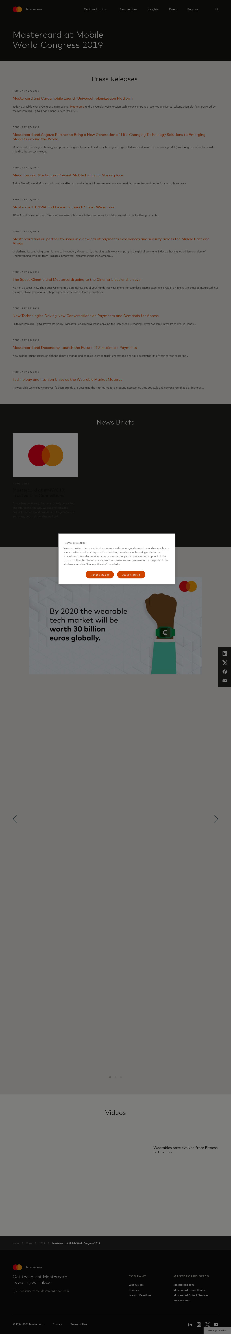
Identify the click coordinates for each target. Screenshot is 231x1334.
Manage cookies (99, 574)
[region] (116, 559)
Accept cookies (131, 574)
